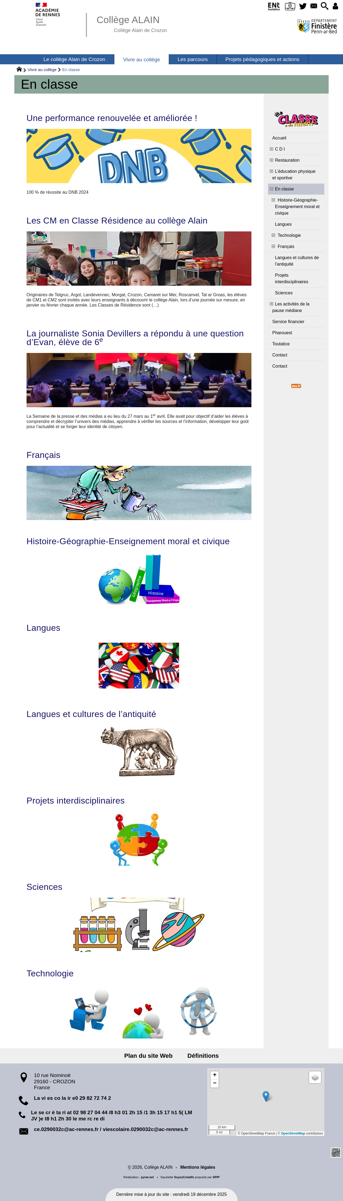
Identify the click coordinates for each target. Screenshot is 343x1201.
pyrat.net (147, 1177)
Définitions (202, 1055)
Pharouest (282, 332)
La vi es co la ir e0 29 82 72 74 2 (72, 1098)
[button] (324, 6)
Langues (43, 627)
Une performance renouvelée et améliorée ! (112, 118)
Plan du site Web (149, 1055)
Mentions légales (197, 1167)
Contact (279, 355)
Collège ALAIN (131, 23)
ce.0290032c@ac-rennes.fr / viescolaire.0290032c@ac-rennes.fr (111, 1129)
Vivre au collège (42, 69)
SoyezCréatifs (184, 1177)
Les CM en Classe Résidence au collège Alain (117, 220)
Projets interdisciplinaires (76, 800)
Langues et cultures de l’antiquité (91, 714)
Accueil (279, 138)
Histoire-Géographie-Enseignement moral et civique (128, 541)
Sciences (44, 887)
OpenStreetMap (293, 1133)
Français (43, 455)
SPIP (216, 1177)
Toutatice (281, 344)
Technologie (50, 973)
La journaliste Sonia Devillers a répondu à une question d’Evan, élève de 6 (135, 337)
